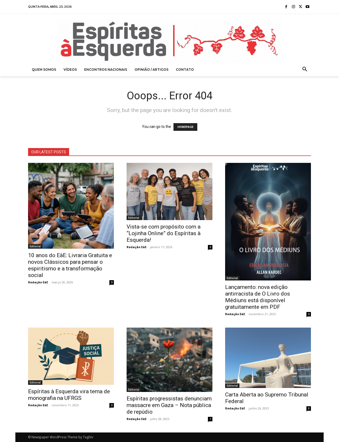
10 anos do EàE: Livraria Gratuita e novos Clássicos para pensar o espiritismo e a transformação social (70, 265)
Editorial (35, 246)
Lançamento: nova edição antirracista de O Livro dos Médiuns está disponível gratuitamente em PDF (257, 297)
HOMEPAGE (185, 127)
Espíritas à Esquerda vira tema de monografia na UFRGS (69, 394)
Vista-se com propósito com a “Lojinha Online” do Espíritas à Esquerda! (163, 233)
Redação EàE (38, 282)
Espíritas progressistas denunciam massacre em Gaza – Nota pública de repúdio (169, 405)
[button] (304, 69)
